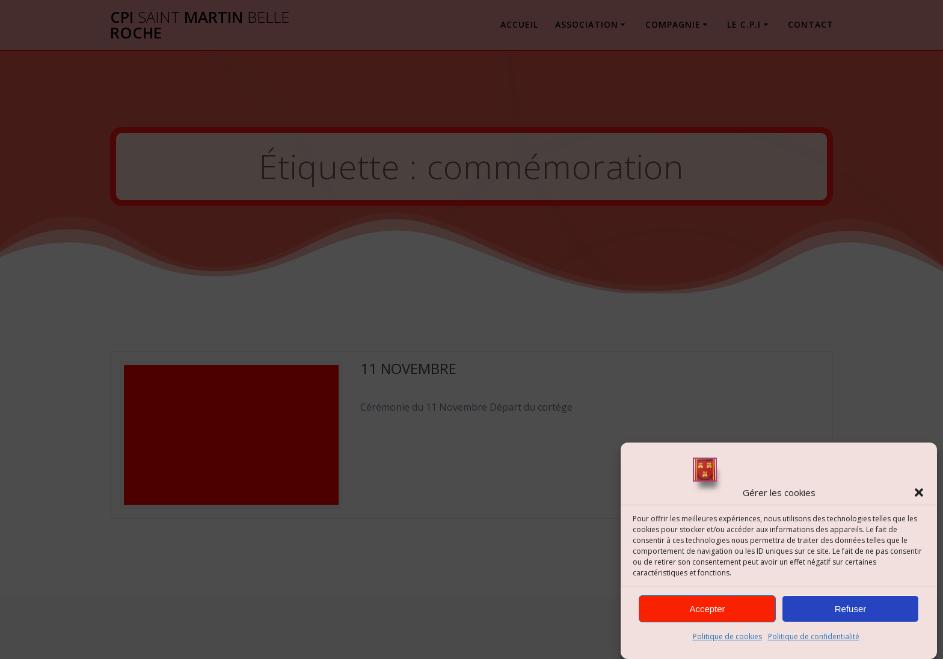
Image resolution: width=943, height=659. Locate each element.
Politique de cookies (727, 636)
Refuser (851, 609)
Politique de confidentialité (813, 636)
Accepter (707, 609)
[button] (919, 492)
